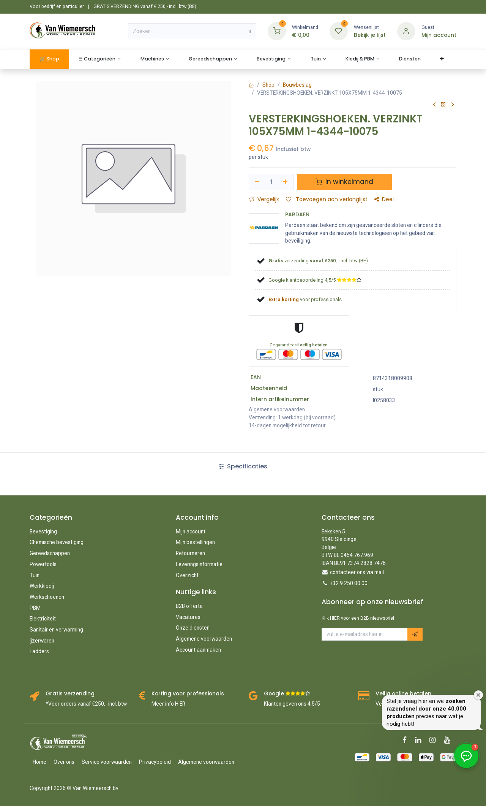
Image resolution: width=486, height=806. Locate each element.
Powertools (43, 564)
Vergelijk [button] (264, 199)
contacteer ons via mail (357, 572)
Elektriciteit (43, 619)
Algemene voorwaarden (204, 639)
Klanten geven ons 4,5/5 (292, 704)
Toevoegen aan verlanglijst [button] (327, 199)
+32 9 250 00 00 (349, 583)
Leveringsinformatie (199, 564)
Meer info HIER (168, 704)
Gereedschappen (50, 553)
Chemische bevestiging (57, 542)
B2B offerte (189, 606)
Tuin (34, 575)
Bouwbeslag (297, 85)
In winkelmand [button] (344, 181)
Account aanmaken (198, 650)
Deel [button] (384, 199)
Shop (268, 85)
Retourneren (190, 553)
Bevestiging (43, 531)
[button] (415, 634)
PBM (35, 608)
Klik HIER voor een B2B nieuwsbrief (358, 618)
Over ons (64, 762)
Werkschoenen (47, 597)
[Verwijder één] (257, 182)
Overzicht (187, 575)
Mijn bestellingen (195, 542)
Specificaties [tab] (243, 466)
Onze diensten (193, 628)
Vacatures (188, 617)
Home (39, 762)
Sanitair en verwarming (56, 630)
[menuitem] (49, 59)
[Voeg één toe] (286, 182)
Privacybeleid (155, 762)
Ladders (39, 651)
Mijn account (190, 531)
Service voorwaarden (107, 762)
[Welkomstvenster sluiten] (478, 695)
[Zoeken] (250, 31)
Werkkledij (42, 586)
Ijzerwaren (42, 641)
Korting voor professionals (187, 693)
